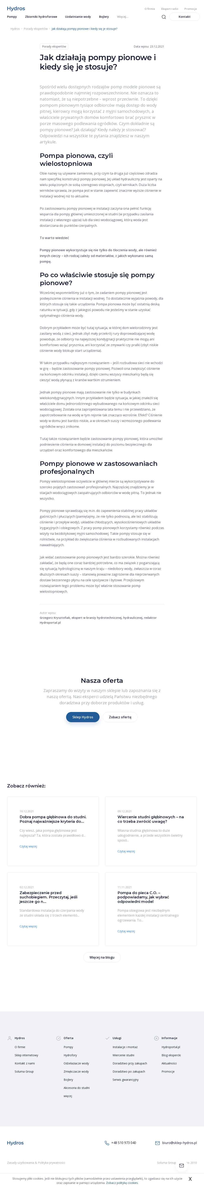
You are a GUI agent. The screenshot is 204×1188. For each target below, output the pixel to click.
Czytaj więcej (28, 850)
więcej (68, 1100)
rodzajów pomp (107, 91)
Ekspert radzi (169, 9)
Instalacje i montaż (125, 1051)
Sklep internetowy (26, 1059)
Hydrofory (70, 1059)
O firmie (150, 9)
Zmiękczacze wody (76, 1075)
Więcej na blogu (102, 961)
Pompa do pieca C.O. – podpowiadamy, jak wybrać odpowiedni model (143, 901)
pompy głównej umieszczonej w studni (88, 218)
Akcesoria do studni (77, 1092)
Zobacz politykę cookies (122, 1183)
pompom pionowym (59, 109)
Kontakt (185, 21)
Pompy (68, 1051)
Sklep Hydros (82, 721)
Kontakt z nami (25, 1067)
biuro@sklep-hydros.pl (176, 1147)
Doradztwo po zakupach (129, 1075)
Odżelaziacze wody (76, 1067)
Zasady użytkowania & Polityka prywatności (36, 1167)
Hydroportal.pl (171, 1051)
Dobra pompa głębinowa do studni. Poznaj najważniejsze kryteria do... (53, 823)
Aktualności (169, 1067)
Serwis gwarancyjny (126, 1084)
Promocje (190, 9)
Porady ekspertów (54, 50)
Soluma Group (24, 1075)
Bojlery (68, 1084)
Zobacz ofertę (120, 721)
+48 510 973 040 (120, 1147)
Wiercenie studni (123, 1059)
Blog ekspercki (171, 1059)
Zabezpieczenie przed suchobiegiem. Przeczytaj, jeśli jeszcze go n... (48, 901)
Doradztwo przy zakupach (130, 1067)
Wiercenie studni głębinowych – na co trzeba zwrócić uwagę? (151, 823)
